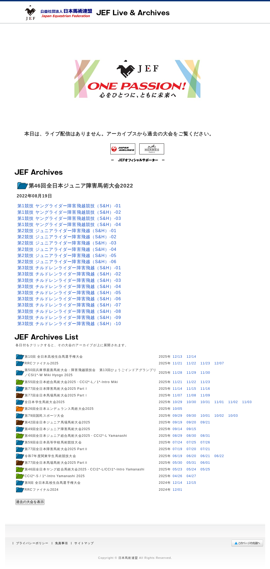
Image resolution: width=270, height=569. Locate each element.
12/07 (219, 363)
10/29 (177, 402)
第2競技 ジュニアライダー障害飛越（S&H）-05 (67, 255)
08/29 (177, 436)
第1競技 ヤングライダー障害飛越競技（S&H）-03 (69, 218)
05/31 (191, 463)
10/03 (233, 416)
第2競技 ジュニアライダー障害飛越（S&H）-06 (67, 261)
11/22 (191, 363)
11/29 (191, 373)
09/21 (205, 422)
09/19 (177, 422)
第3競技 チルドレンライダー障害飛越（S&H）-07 (69, 305)
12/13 (177, 356)
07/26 (205, 442)
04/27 (191, 476)
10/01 (205, 416)
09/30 (191, 416)
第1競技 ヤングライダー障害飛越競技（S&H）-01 (69, 206)
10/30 (191, 402)
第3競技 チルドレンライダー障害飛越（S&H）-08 (69, 311)
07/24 (177, 442)
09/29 (177, 416)
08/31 (205, 436)
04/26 (177, 476)
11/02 (233, 402)
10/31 (205, 402)
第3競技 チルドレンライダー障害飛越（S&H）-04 (69, 286)
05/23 (177, 469)
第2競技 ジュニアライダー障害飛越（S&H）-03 (67, 243)
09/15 (191, 429)
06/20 (191, 456)
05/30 (177, 463)
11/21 (177, 363)
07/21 (205, 449)
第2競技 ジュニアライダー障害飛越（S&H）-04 (67, 249)
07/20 (191, 449)
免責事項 (61, 543)
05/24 (191, 469)
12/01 (177, 490)
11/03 (247, 402)
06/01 (205, 463)
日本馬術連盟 (128, 557)
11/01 (219, 402)
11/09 (205, 395)
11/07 (177, 395)
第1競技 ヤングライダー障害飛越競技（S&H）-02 (69, 212)
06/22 (219, 456)
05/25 (205, 469)
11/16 (205, 389)
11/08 (191, 395)
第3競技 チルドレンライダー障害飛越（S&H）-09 (69, 317)
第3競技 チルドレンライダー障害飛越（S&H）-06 (69, 299)
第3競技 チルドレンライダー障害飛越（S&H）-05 (69, 292)
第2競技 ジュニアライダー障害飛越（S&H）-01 (67, 230)
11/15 (191, 389)
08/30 (191, 436)
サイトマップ (84, 543)
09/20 (191, 422)
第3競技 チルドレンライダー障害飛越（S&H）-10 (69, 323)
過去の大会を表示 (30, 502)
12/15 (191, 483)
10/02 (219, 416)
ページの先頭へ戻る (248, 543)
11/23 (205, 363)
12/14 (191, 356)
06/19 (177, 456)
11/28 (177, 373)
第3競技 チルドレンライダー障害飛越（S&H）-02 (69, 274)
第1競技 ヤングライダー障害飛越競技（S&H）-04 (69, 224)
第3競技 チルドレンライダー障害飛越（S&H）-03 (69, 280)
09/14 (177, 429)
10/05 (177, 409)
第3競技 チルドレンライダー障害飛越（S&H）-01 (69, 268)
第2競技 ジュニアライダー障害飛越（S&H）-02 (67, 237)
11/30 (205, 373)
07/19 (177, 449)
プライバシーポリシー (32, 543)
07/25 (191, 442)
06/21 (205, 456)
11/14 (177, 389)
